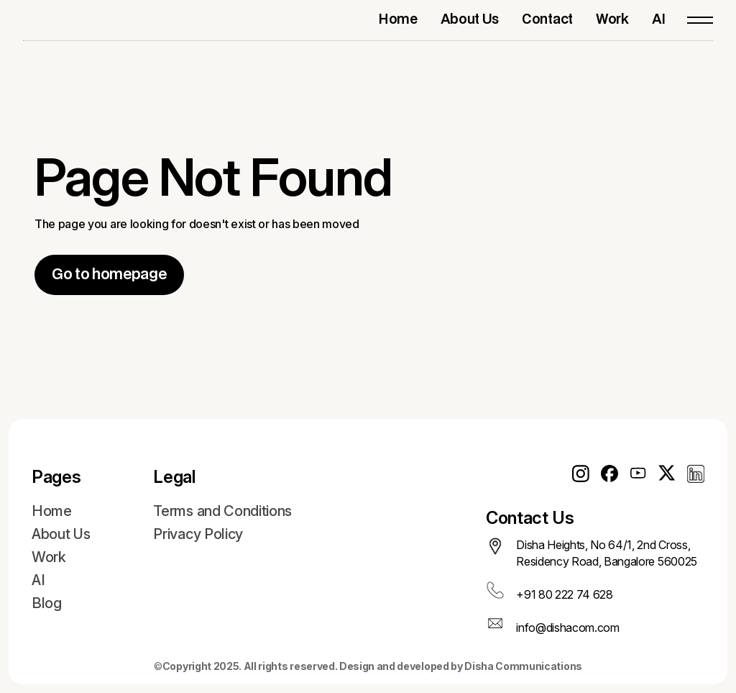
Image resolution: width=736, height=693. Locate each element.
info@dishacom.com (568, 627)
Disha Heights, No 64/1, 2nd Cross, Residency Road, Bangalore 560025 (606, 553)
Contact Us (530, 517)
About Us (61, 534)
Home (52, 511)
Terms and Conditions (222, 511)
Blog (47, 603)
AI (38, 580)
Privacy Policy (198, 534)
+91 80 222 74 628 (564, 594)
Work (49, 557)
